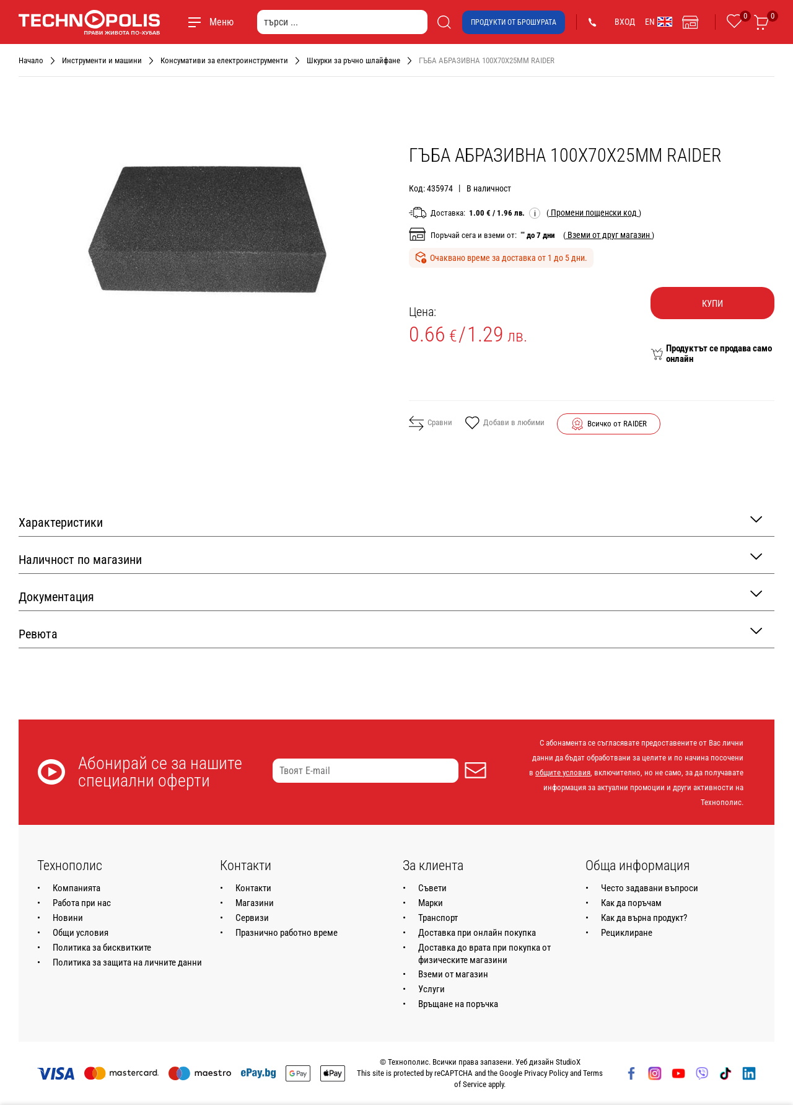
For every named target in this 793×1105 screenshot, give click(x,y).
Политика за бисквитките (102, 947)
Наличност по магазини (390, 558)
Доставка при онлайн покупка (477, 932)
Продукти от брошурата (513, 22)
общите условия (562, 772)
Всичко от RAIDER (617, 423)
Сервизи (252, 917)
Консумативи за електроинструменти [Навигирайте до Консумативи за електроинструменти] (224, 60)
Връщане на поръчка (458, 1004)
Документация (390, 596)
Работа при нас (82, 903)
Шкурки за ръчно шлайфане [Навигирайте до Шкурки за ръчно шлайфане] (353, 60)
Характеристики (390, 521)
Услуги (431, 989)
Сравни (430, 423)
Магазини (254, 903)
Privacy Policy (546, 1073)
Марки (430, 903)
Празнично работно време (286, 932)
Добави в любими (505, 423)
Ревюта (390, 633)
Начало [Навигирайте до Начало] (31, 60)
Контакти (253, 888)
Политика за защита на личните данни (127, 962)
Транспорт (438, 917)
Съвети (432, 888)
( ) (593, 213)
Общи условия (80, 932)
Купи (712, 303)
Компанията (76, 888)
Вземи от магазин (453, 974)
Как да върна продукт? (644, 917)
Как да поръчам (631, 903)
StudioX (568, 1062)
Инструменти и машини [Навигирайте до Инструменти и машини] (102, 60)
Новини (68, 917)
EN (658, 22)
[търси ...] (342, 22)
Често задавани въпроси (649, 888)
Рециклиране (626, 932)
